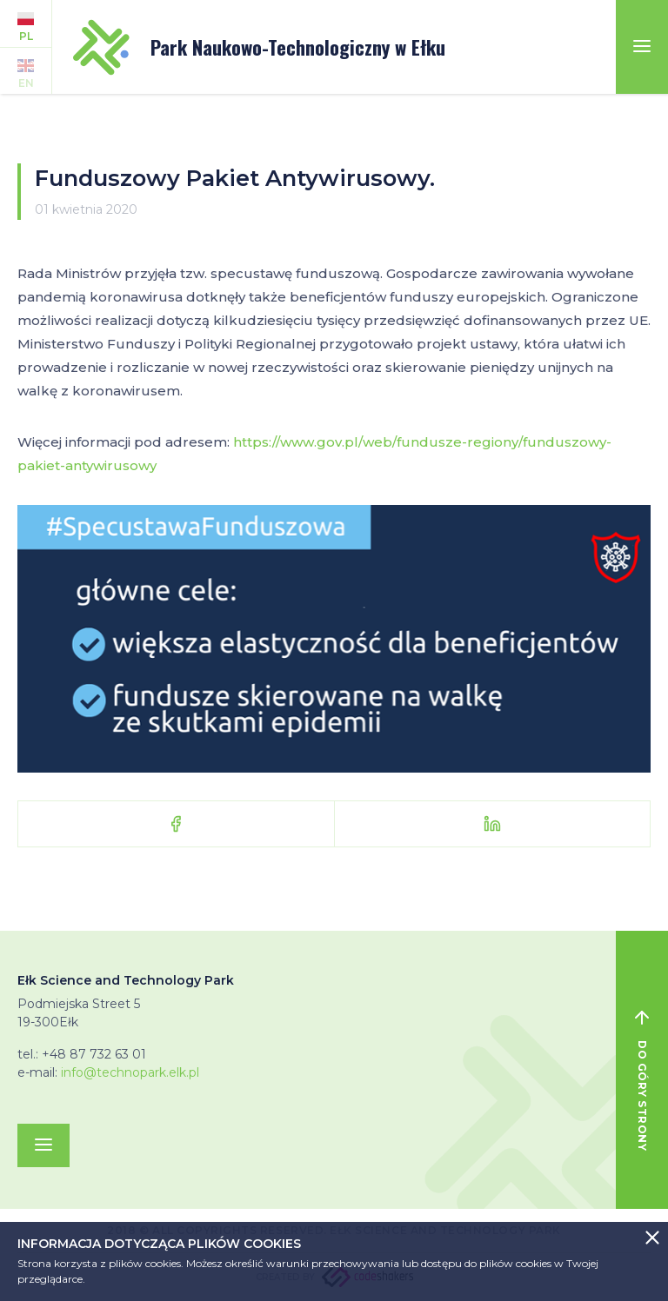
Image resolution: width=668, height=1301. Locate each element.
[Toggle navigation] (642, 47)
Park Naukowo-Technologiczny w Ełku (259, 47)
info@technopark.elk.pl (130, 1072)
